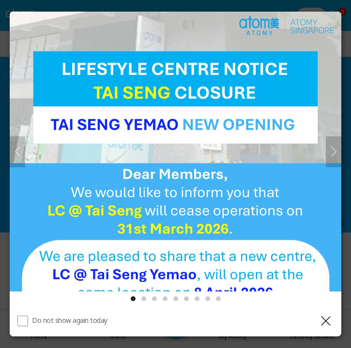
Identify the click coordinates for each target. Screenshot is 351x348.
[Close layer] (326, 321)
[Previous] (17, 151)
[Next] (333, 151)
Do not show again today (69, 320)
